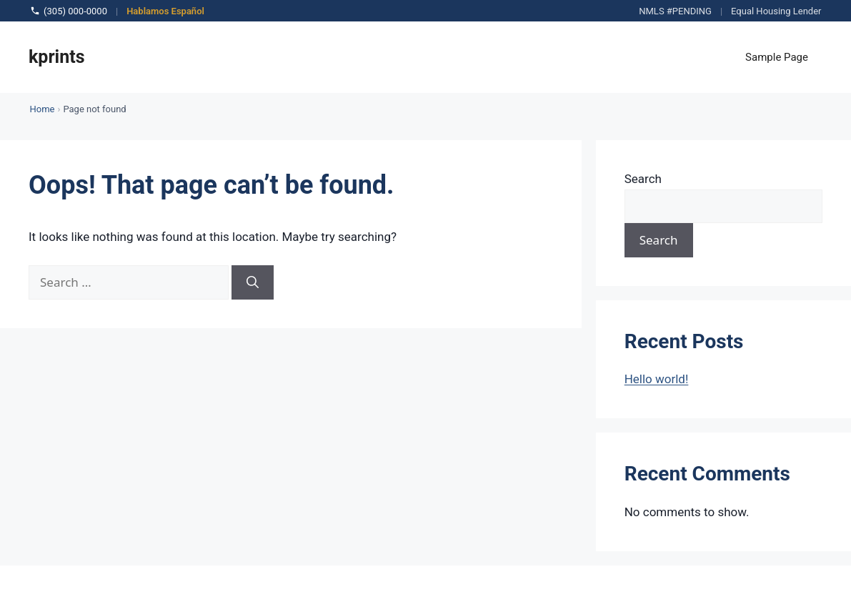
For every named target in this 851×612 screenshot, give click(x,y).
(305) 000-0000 (68, 11)
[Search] (253, 282)
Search (643, 179)
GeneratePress (489, 588)
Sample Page (776, 57)
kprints (57, 56)
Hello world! (656, 379)
